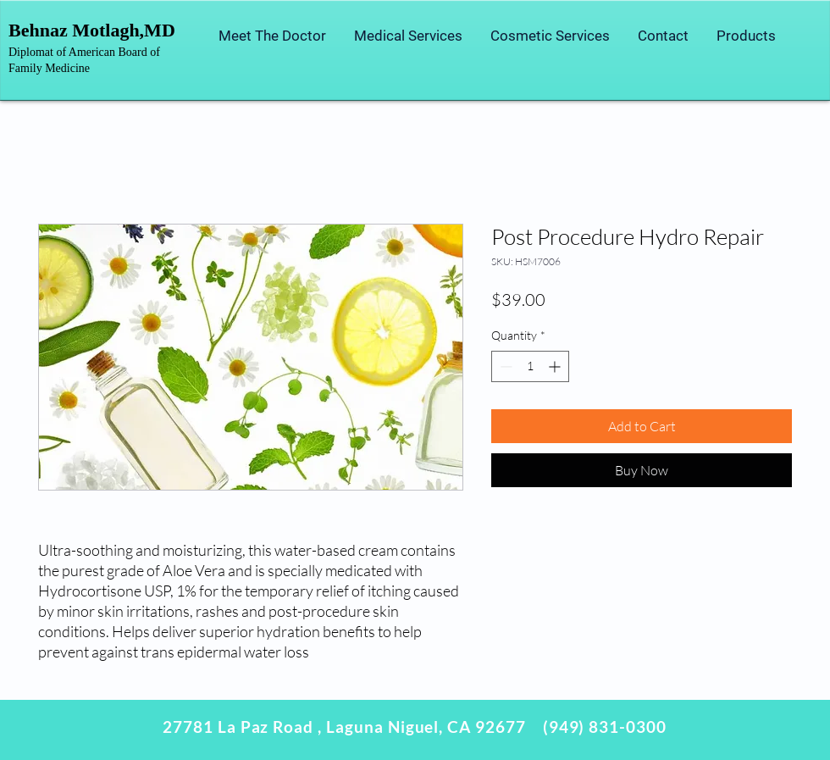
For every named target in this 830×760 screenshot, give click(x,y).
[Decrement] (504, 366)
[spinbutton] (530, 366)
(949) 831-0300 (605, 726)
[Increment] (556, 366)
